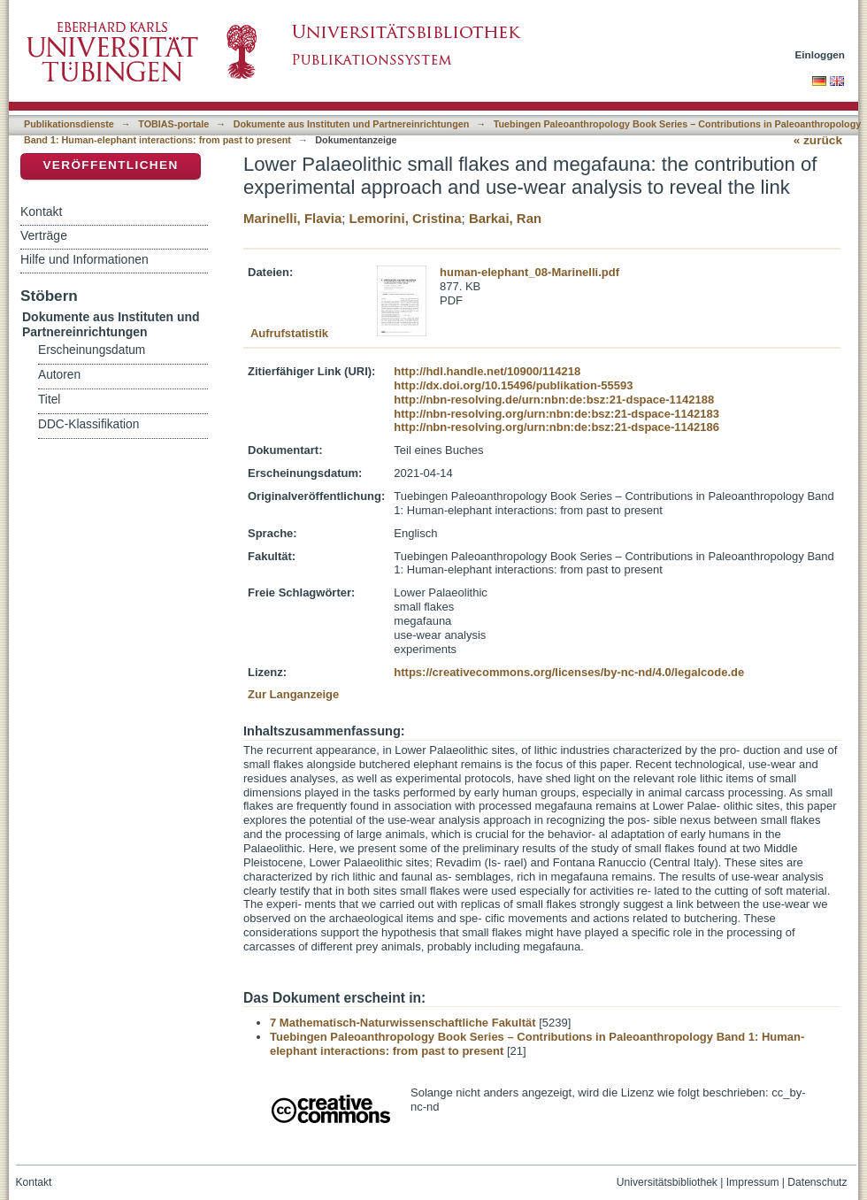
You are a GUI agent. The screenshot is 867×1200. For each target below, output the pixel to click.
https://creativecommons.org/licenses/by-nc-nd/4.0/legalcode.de (569, 672)
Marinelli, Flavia (292, 218)
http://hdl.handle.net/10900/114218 (487, 371)
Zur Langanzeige (293, 694)
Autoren (59, 374)
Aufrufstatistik (289, 333)
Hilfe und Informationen (84, 259)
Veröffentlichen (110, 165)
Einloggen (820, 54)
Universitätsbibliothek (667, 1182)
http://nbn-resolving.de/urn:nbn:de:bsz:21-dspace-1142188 (554, 399)
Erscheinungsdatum (91, 350)
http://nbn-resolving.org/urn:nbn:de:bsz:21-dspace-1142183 (556, 413)
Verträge (43, 235)
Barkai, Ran (505, 218)
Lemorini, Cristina (405, 218)
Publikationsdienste (69, 124)
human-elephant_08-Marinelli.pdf (529, 272)
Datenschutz (817, 1182)
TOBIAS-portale (173, 124)
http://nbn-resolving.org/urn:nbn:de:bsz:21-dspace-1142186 (556, 427)
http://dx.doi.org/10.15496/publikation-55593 (513, 385)
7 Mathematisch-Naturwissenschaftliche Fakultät (403, 1022)
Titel (49, 399)
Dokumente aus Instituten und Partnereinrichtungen (352, 124)
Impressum (752, 1182)
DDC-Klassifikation (88, 424)
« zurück (818, 140)
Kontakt (41, 211)
